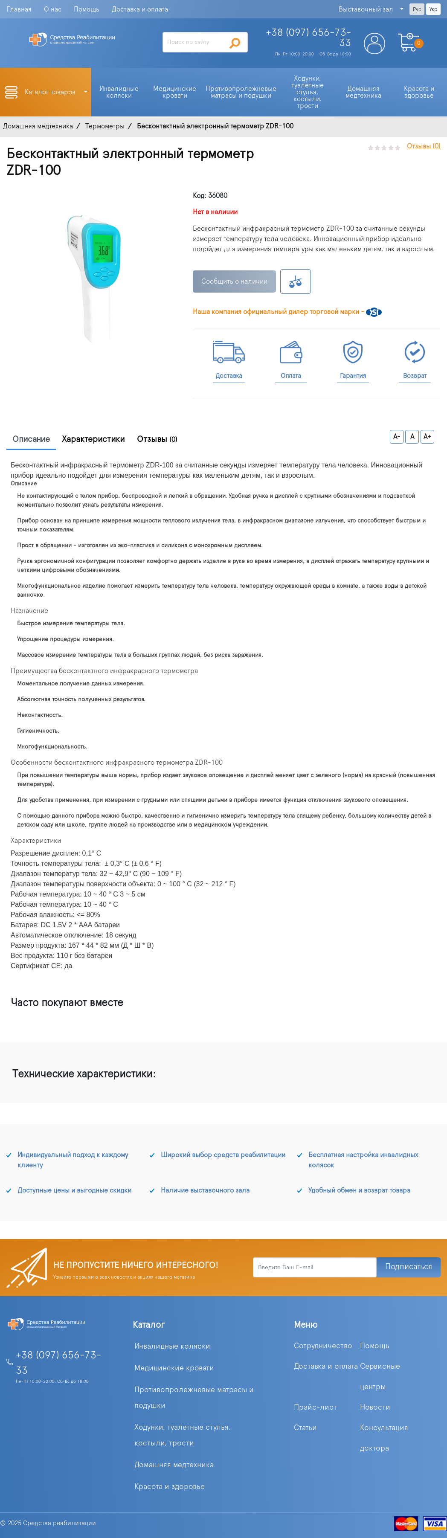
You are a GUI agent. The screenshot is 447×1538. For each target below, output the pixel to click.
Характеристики (93, 439)
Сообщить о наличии (234, 281)
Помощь (86, 9)
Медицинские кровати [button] (175, 92)
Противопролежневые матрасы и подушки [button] (242, 92)
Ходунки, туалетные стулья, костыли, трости (182, 1435)
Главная (19, 9)
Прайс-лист (315, 1407)
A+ (427, 436)
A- (397, 436)
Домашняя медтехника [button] (363, 92)
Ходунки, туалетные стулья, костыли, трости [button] (308, 92)
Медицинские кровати (174, 1368)
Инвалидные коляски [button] (119, 92)
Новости (375, 1407)
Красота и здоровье (169, 1487)
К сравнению (296, 281)
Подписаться (408, 1267)
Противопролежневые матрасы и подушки (194, 1398)
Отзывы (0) (424, 146)
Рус (417, 9)
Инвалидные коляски (172, 1346)
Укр (433, 9)
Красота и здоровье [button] (420, 92)
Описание (31, 439)
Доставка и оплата (140, 9)
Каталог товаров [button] (51, 92)
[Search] (205, 42)
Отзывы (157, 439)
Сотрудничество (323, 1346)
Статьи (305, 1428)
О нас (52, 9)
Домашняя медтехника (174, 1465)
